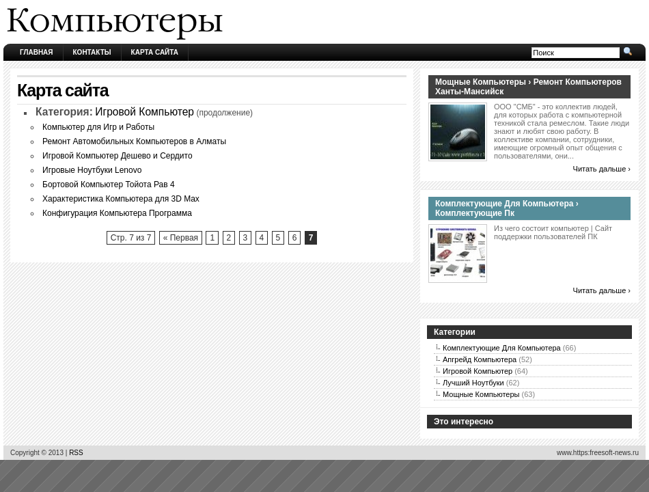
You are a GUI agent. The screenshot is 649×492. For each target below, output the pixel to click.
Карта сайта (154, 52)
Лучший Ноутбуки (473, 383)
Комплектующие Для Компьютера (502, 348)
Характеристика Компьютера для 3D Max (120, 199)
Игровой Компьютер (144, 112)
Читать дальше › (602, 169)
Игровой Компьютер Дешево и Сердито (117, 156)
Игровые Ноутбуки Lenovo (91, 170)
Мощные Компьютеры (481, 394)
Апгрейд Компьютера (479, 359)
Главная (36, 52)
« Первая (180, 238)
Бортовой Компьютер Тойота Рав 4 (108, 184)
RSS (76, 452)
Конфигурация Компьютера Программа (117, 213)
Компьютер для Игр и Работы (98, 127)
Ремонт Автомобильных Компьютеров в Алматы (134, 141)
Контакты (92, 52)
